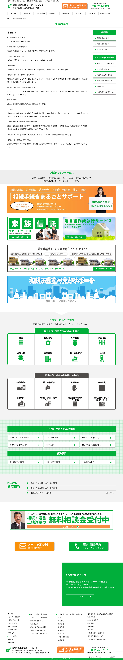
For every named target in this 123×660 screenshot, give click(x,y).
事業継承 (61, 633)
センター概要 (12, 626)
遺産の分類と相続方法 (104, 80)
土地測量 (61, 640)
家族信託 (61, 627)
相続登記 (90, 630)
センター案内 (40, 13)
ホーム (9, 18)
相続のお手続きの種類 (104, 75)
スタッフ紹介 (12, 623)
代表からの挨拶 (13, 620)
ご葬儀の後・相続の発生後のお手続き (100, 614)
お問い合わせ (105, 13)
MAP (49, 653)
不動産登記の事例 (103, 38)
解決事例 (65, 13)
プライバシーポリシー (101, 657)
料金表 (78, 13)
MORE (111, 493)
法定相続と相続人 (103, 69)
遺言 (59, 617)
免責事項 (91, 657)
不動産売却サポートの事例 (41, 493)
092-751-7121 (100, 6)
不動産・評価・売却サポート (97, 633)
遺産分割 (90, 626)
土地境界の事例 (102, 49)
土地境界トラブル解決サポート (98, 639)
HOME (13, 13)
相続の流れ (100, 86)
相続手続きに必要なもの (105, 92)
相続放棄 (90, 623)
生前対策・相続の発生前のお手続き (70, 614)
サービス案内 (12, 636)
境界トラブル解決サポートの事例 (44, 483)
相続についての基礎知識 (105, 63)
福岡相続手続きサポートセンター (29, 6)
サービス (26, 13)
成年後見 (61, 624)
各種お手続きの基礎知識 (38, 614)
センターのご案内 (14, 617)
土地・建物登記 (63, 637)
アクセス (91, 13)
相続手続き (91, 617)
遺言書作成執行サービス (95, 636)
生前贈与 (61, 621)
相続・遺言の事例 (103, 44)
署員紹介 (52, 13)
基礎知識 (15, 18)
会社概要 (112, 657)
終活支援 (61, 630)
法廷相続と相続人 (53, 438)
